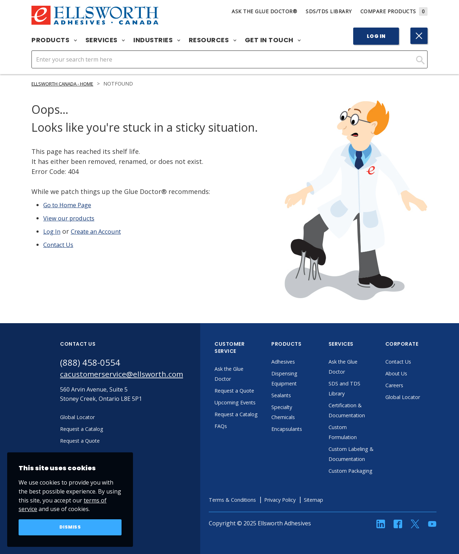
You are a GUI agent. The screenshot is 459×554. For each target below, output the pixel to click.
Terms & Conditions (250, 520)
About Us (412, 373)
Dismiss (70, 526)
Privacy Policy (303, 520)
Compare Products (394, 11)
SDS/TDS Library (329, 11)
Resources (212, 40)
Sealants (297, 395)
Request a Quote (251, 390)
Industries (156, 40)
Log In (376, 36)
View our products (71, 218)
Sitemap (340, 520)
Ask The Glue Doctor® (264, 11)
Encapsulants (304, 429)
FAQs (236, 446)
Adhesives (299, 361)
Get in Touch (273, 40)
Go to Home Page (70, 204)
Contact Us (60, 244)
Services (105, 40)
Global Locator (419, 397)
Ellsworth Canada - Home (67, 83)
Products (54, 40)
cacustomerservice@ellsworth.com (129, 375)
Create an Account (101, 231)
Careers (410, 385)
